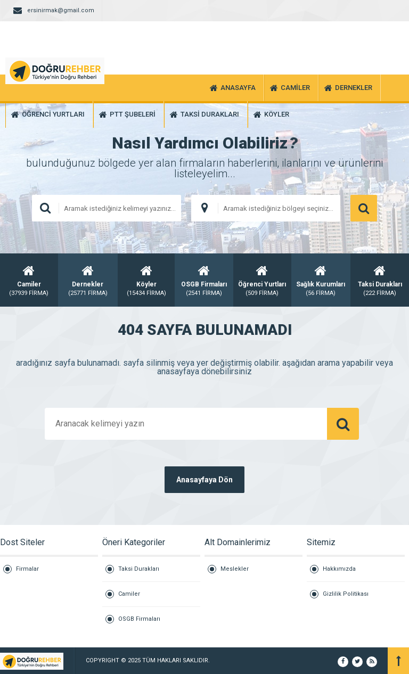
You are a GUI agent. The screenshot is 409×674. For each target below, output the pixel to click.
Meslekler (234, 568)
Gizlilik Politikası (346, 593)
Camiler (129, 593)
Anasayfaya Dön (204, 479)
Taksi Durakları (138, 568)
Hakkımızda (339, 568)
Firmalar (27, 568)
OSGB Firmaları (139, 618)
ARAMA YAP (363, 208)
